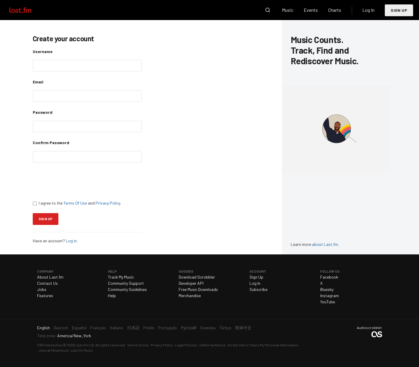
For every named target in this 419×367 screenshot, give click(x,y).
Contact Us (47, 283)
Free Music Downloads (198, 289)
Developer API (191, 283)
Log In (368, 10)
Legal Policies (186, 345)
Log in (71, 240)
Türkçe (225, 327)
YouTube (327, 301)
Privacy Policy (108, 202)
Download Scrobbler (197, 276)
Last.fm (27, 10)
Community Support (126, 283)
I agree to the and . (77, 202)
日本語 (133, 327)
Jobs (41, 289)
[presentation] (77, 181)
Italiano (116, 327)
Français (98, 327)
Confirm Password (51, 142)
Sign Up (399, 10)
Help (112, 295)
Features (45, 295)
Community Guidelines (127, 289)
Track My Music (121, 276)
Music (287, 10)
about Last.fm (325, 244)
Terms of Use (138, 345)
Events (311, 10)
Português (167, 327)
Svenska (208, 327)
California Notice (212, 345)
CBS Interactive (49, 345)
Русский (188, 327)
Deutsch (61, 327)
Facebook (329, 276)
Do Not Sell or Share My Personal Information (263, 345)
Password (42, 112)
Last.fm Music (82, 350)
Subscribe (258, 289)
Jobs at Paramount (54, 350)
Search (267, 10)
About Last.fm (50, 276)
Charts (334, 10)
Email (38, 81)
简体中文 (243, 327)
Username (42, 51)
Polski (148, 327)
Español (79, 327)
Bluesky (326, 289)
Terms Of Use (75, 202)
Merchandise (190, 295)
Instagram (329, 295)
